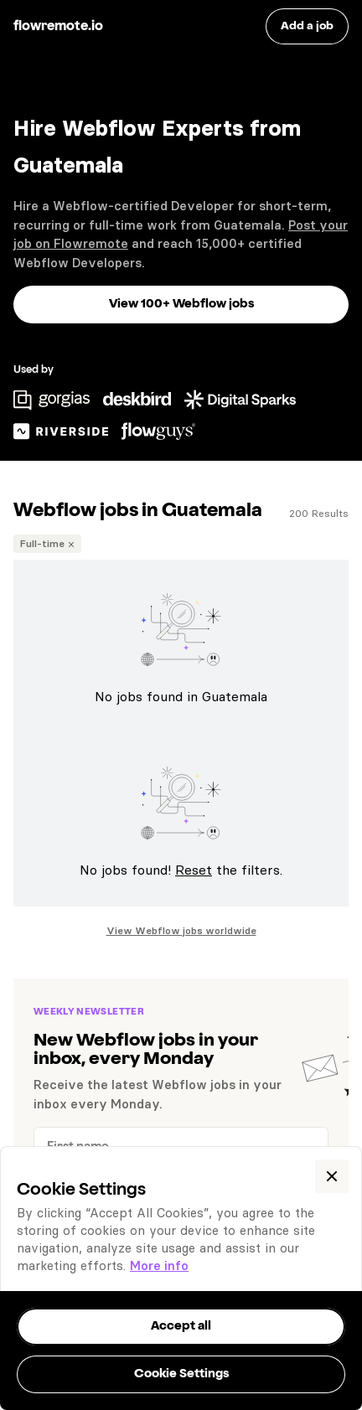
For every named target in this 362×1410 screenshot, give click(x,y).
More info (159, 1265)
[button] (332, 1176)
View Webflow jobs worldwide (181, 930)
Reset (193, 869)
